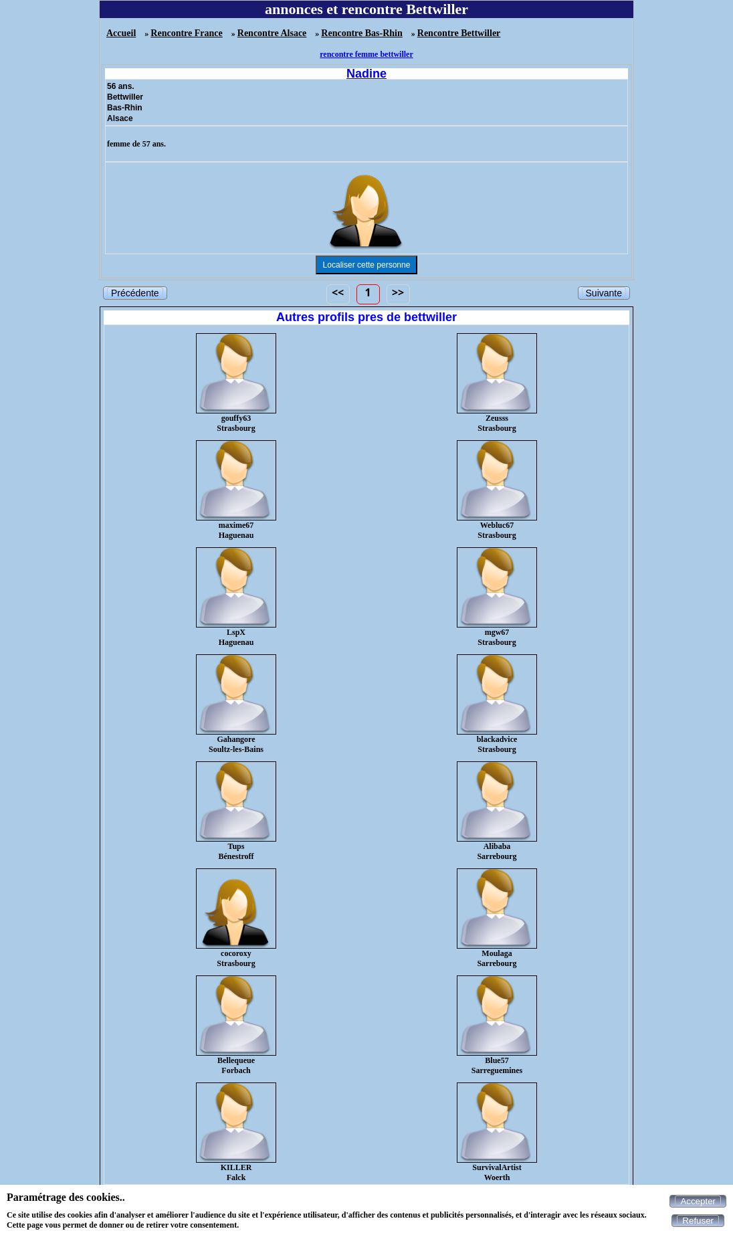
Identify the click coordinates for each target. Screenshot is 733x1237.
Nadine (366, 73)
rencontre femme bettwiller (366, 54)
